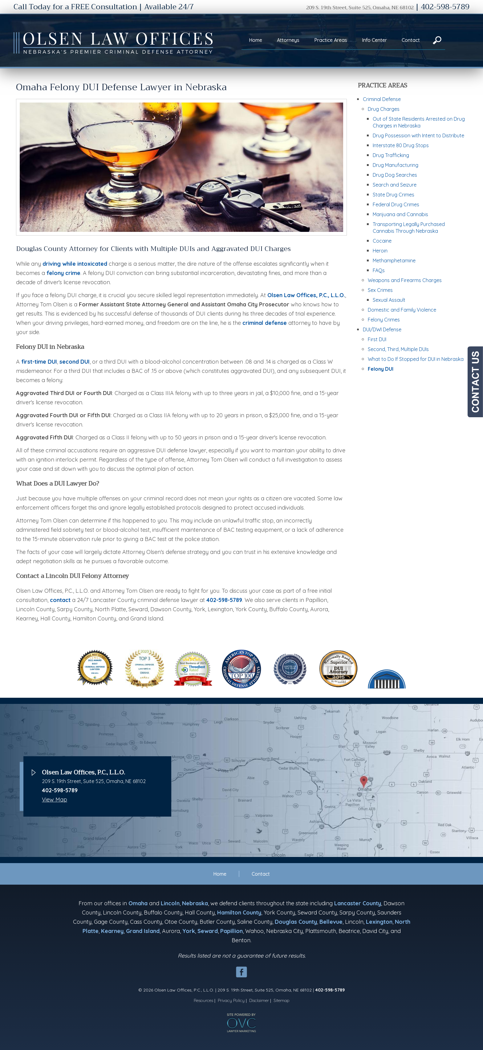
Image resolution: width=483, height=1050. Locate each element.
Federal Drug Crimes (396, 204)
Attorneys (288, 40)
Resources (203, 1000)
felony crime (63, 273)
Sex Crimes (380, 290)
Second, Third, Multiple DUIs (398, 349)
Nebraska (195, 903)
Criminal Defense (382, 99)
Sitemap (282, 1000)
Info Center (374, 40)
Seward (207, 931)
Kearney (112, 931)
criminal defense (264, 322)
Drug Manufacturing (395, 165)
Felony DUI (380, 369)
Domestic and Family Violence (402, 310)
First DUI (377, 339)
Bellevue (331, 921)
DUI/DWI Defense (382, 329)
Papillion (231, 931)
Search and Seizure (394, 185)
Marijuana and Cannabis (400, 214)
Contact (411, 40)
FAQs (379, 270)
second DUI (74, 361)
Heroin (380, 251)
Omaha (138, 903)
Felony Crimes (384, 320)
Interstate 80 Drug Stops (401, 145)
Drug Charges (384, 109)
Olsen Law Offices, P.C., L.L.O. (306, 295)
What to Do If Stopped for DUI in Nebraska (416, 359)
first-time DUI (39, 361)
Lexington (379, 921)
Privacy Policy (231, 1000)
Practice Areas (330, 40)
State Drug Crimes (393, 195)
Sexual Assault (389, 300)
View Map (54, 799)
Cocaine (382, 241)
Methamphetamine (394, 260)
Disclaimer (259, 1000)
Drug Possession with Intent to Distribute (418, 135)
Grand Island (143, 931)
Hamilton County (239, 912)
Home (255, 40)
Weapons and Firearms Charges (405, 280)
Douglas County (296, 921)
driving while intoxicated (75, 263)
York (188, 931)
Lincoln (170, 903)
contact (60, 600)
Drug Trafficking (391, 155)
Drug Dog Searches (395, 175)
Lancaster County (357, 903)
